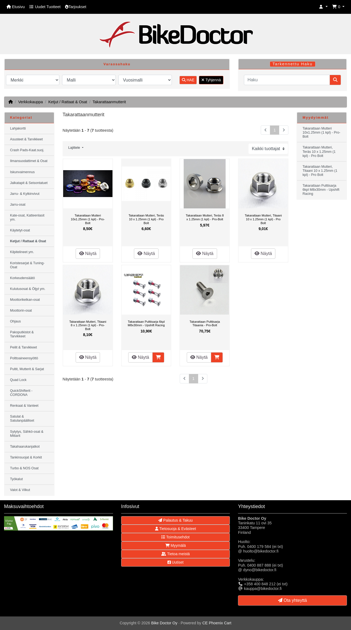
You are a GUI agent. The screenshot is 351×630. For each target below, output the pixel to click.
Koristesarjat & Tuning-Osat (27, 265)
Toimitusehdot (175, 537)
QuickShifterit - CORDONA (21, 393)
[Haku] (287, 80)
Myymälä (175, 545)
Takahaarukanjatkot (25, 446)
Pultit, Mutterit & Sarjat (27, 369)
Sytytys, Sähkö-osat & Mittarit (26, 434)
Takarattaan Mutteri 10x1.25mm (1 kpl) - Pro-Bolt (88, 219)
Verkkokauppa (30, 102)
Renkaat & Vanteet (24, 406)
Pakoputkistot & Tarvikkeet (22, 334)
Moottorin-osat (21, 310)
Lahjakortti (18, 128)
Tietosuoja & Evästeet (175, 528)
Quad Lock (18, 380)
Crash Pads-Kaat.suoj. (27, 150)
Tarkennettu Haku (292, 64)
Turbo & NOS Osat (24, 468)
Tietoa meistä (175, 554)
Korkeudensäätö (22, 278)
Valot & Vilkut (20, 490)
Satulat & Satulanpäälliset (22, 418)
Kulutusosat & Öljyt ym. (27, 289)
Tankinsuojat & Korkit (26, 457)
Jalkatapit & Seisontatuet (29, 183)
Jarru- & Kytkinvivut (24, 194)
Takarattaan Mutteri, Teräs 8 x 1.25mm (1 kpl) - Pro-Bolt (205, 217)
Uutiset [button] (175, 562)
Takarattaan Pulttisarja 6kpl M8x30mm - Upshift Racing (146, 323)
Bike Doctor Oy (164, 623)
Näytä (87, 253)
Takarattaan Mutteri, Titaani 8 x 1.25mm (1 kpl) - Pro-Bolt (87, 325)
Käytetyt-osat (20, 230)
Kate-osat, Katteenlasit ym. (27, 217)
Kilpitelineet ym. (22, 252)
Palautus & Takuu (175, 520)
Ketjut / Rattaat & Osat (67, 102)
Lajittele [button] (74, 148)
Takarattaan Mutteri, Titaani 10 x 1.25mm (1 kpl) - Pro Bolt (263, 219)
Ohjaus (15, 321)
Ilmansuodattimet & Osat (28, 161)
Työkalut (16, 479)
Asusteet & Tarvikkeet (26, 139)
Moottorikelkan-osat (25, 300)
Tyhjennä (211, 80)
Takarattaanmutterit (109, 102)
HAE (188, 80)
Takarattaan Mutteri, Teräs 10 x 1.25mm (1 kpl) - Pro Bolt (146, 219)
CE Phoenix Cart (216, 623)
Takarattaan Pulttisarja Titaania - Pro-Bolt (204, 323)
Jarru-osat (17, 204)
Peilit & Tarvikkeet (23, 347)
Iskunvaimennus (22, 172)
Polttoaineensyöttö (24, 358)
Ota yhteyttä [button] (292, 600)
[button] (323, 6)
